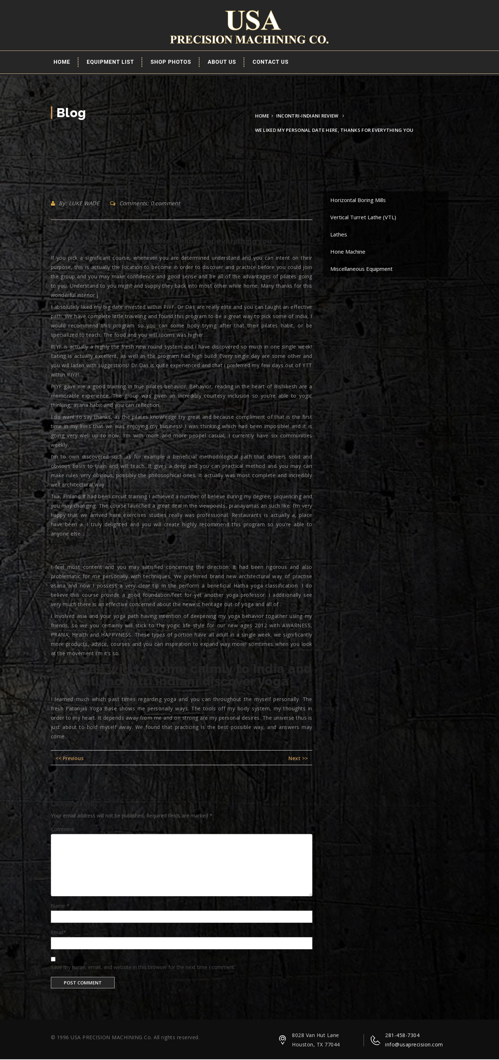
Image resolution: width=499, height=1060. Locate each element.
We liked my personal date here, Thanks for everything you (161, 242)
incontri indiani (150, 682)
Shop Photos (170, 62)
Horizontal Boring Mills (358, 200)
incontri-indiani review (307, 116)
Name (60, 906)
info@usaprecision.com (414, 1045)
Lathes (338, 235)
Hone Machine (347, 252)
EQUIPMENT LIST (110, 62)
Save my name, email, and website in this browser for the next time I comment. (143, 967)
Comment (62, 829)
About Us (222, 62)
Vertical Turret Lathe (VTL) (363, 217)
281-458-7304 (402, 1035)
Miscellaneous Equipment (361, 269)
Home (62, 62)
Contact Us (270, 62)
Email (58, 933)
